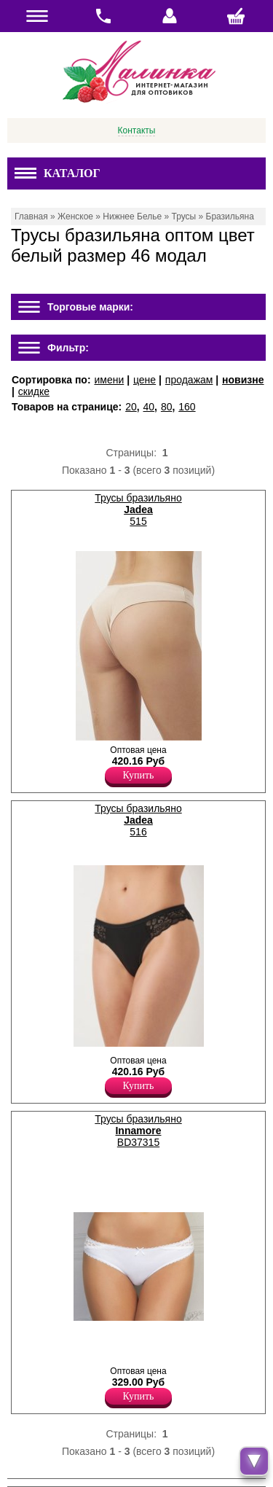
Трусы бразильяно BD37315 (138, 1130)
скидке (34, 391)
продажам (189, 380)
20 (131, 407)
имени (109, 380)
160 (186, 407)
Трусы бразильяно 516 (138, 820)
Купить (138, 775)
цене (144, 380)
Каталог (57, 173)
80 (167, 407)
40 (149, 407)
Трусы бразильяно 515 (138, 509)
